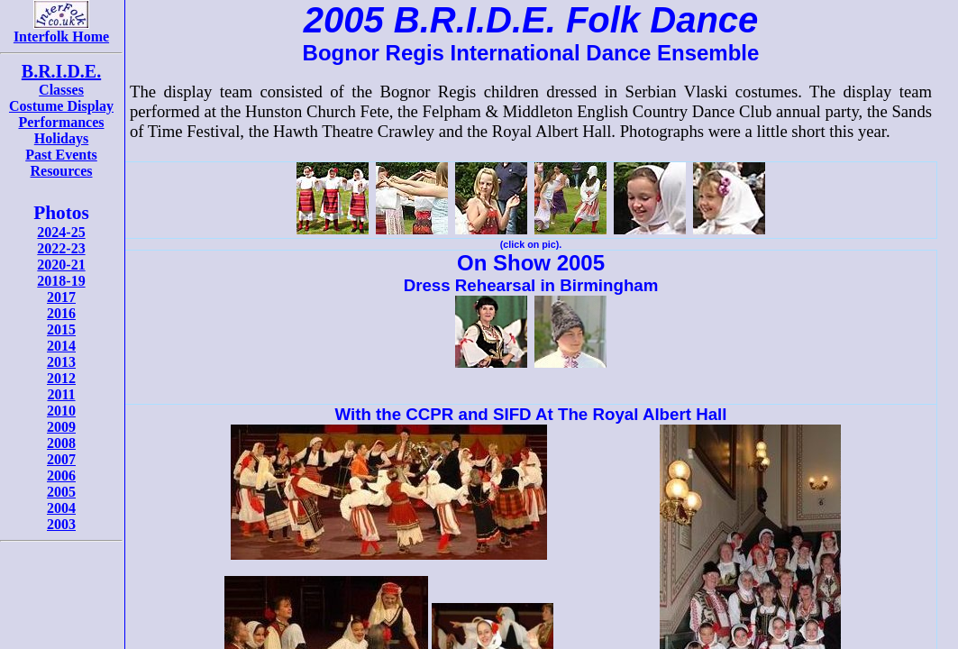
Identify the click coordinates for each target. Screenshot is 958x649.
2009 (61, 426)
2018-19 (61, 280)
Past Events (61, 154)
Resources (61, 170)
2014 (61, 345)
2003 (61, 524)
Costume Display (61, 106)
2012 (61, 378)
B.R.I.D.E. (61, 71)
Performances (61, 122)
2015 (61, 329)
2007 (61, 459)
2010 (61, 410)
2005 (61, 491)
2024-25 (61, 232)
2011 (61, 394)
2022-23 (61, 248)
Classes (61, 89)
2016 (61, 313)
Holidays (61, 138)
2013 (61, 362)
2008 (61, 443)
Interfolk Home (61, 30)
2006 (61, 475)
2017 (61, 297)
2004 (61, 508)
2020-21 (61, 264)
